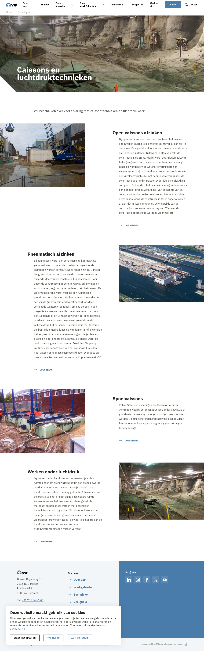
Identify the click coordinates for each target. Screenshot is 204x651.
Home (9, 12)
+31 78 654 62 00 (33, 600)
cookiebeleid (17, 629)
